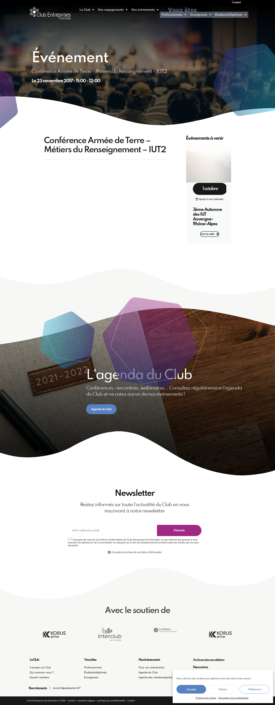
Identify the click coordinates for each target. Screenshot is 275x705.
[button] (209, 199)
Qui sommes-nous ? (42, 672)
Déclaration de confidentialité (233, 697)
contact (71, 700)
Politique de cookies (206, 697)
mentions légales (86, 700)
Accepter (191, 689)
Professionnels (174, 15)
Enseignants (200, 15)
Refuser (223, 689)
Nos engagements (113, 10)
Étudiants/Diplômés (230, 15)
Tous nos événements (151, 667)
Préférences (254, 689)
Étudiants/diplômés (95, 672)
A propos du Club (40, 667)
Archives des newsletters (208, 659)
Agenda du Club (148, 672)
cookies (131, 700)
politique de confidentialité (111, 700)
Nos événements (145, 10)
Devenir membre (39, 677)
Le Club (87, 10)
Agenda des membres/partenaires (158, 677)
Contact (236, 2)
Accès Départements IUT (67, 688)
